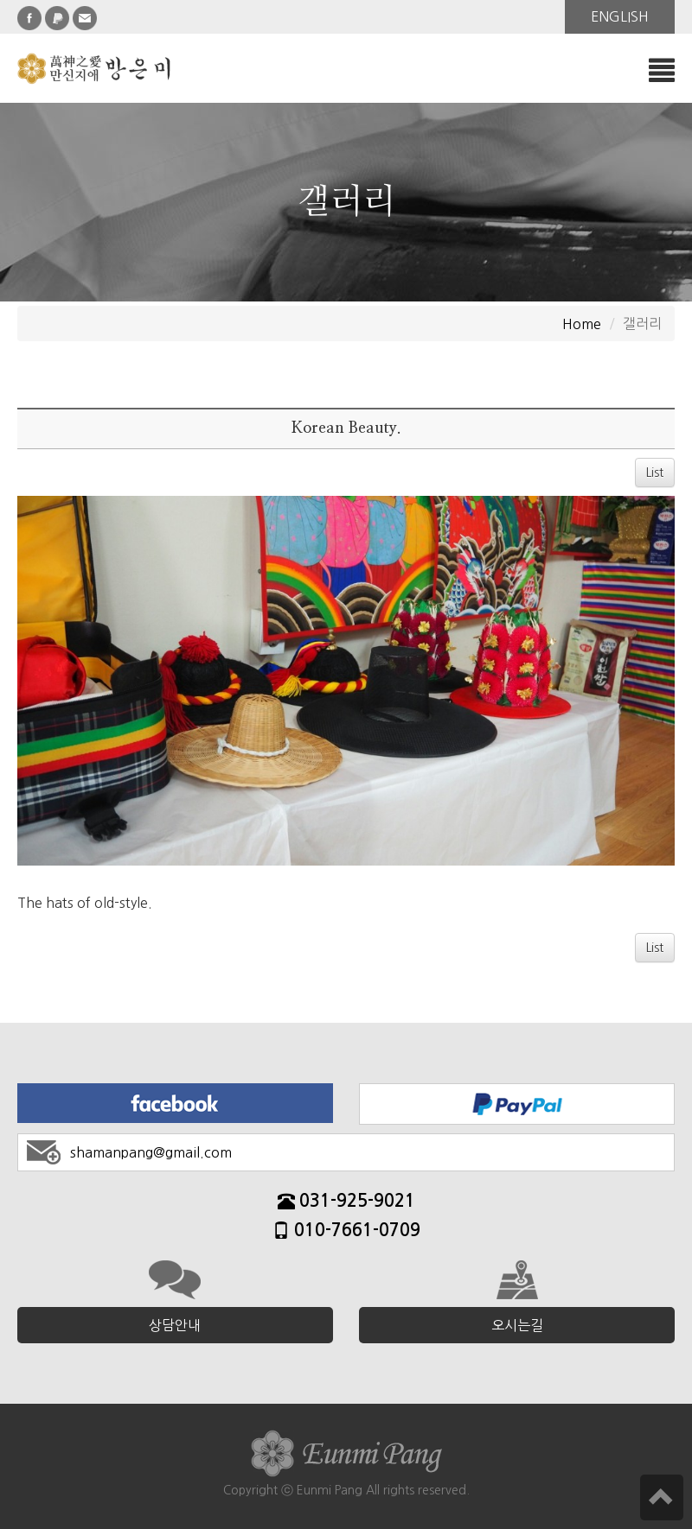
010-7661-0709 (346, 1232)
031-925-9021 (346, 1203)
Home (581, 324)
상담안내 (175, 1325)
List (654, 472)
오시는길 (517, 1325)
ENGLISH (620, 16)
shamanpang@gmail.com (151, 1152)
